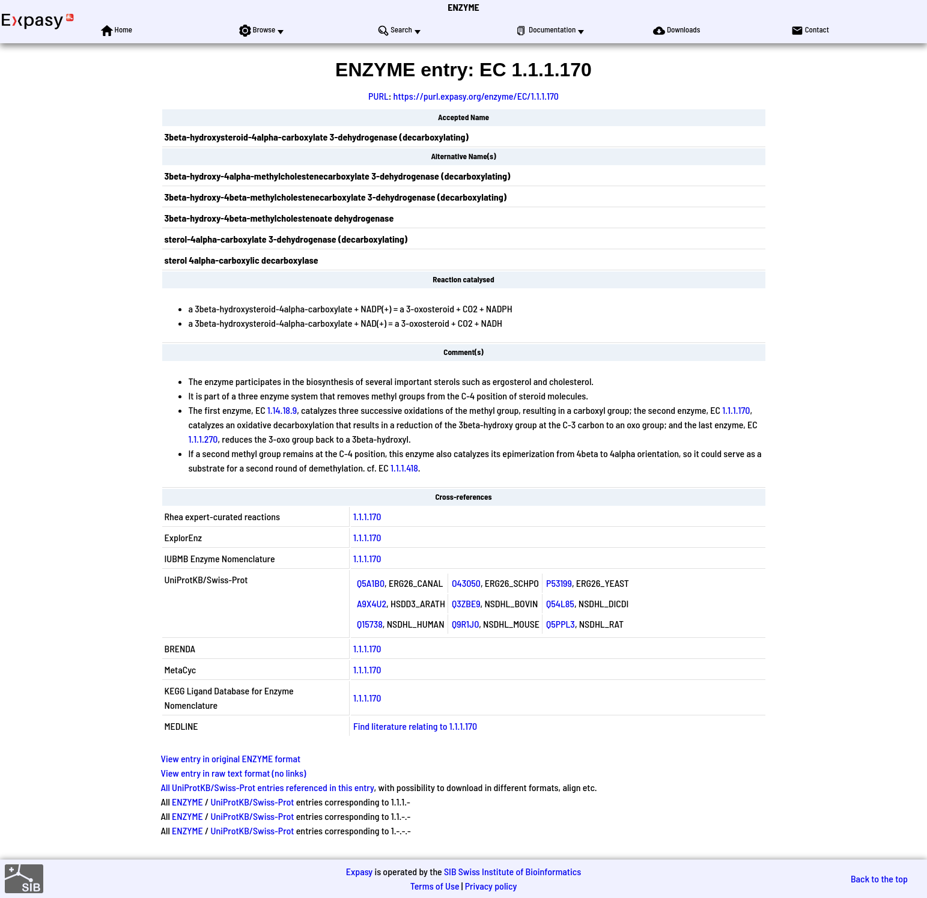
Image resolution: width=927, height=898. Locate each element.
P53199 (559, 583)
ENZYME (463, 7)
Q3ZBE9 (466, 603)
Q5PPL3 (560, 624)
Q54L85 (560, 603)
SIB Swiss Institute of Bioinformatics (512, 871)
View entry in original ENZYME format (231, 758)
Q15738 (370, 624)
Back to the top (879, 878)
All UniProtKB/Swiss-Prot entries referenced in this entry (267, 787)
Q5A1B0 (370, 583)
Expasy (359, 871)
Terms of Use (435, 885)
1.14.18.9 (282, 410)
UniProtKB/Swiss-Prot (252, 801)
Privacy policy (491, 885)
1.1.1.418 (404, 467)
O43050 (466, 583)
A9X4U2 (371, 603)
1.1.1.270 (203, 438)
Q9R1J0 (465, 624)
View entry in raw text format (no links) (233, 772)
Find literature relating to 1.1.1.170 (415, 726)
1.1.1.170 (736, 410)
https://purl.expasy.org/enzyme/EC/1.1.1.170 (476, 96)
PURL (378, 96)
